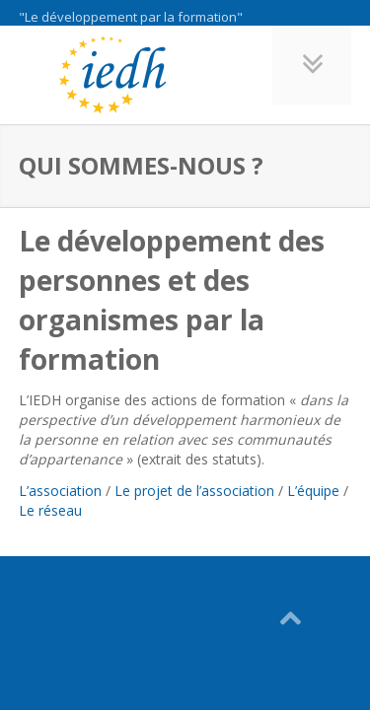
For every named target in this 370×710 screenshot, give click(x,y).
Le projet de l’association (194, 490)
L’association (60, 490)
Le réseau (50, 510)
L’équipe (313, 490)
